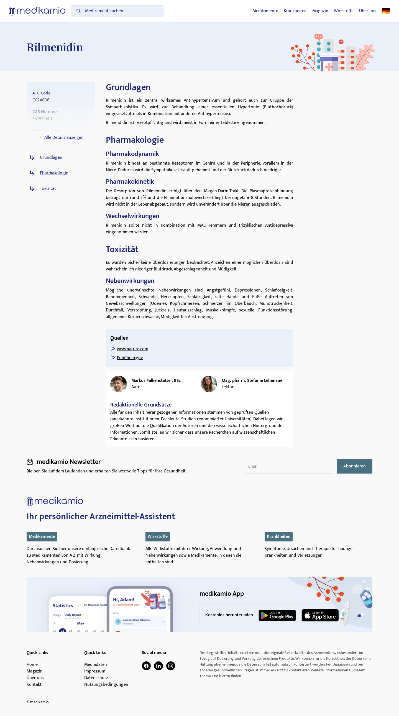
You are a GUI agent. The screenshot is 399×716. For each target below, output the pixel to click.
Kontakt (34, 684)
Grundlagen (51, 157)
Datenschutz (96, 678)
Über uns (367, 11)
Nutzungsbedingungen (106, 684)
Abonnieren (354, 466)
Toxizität (48, 188)
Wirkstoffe (344, 11)
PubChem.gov (130, 358)
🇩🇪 (386, 11)
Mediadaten (95, 664)
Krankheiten (295, 11)
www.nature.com (132, 349)
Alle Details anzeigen (61, 137)
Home (32, 664)
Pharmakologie (54, 173)
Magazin (320, 11)
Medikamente (265, 11)
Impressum (94, 671)
